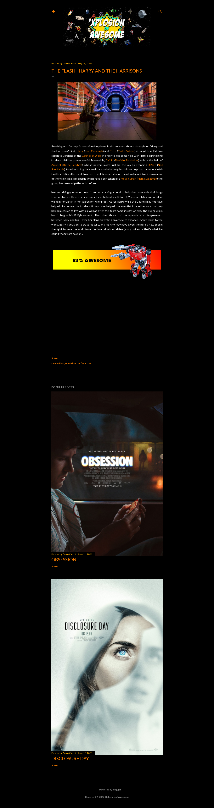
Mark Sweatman (147, 178)
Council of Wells (92, 155)
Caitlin (109, 160)
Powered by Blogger (107, 789)
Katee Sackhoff (72, 165)
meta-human (128, 178)
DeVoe (152, 165)
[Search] (160, 10)
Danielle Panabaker (126, 160)
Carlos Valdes (126, 151)
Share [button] (54, 358)
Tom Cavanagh (94, 151)
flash (61, 363)
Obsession (63, 559)
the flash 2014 (84, 363)
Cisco (113, 151)
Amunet (56, 165)
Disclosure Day (70, 758)
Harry (80, 151)
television (70, 363)
